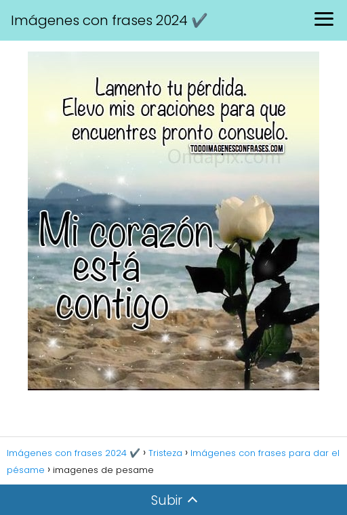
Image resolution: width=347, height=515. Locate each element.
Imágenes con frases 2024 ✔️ (109, 20)
